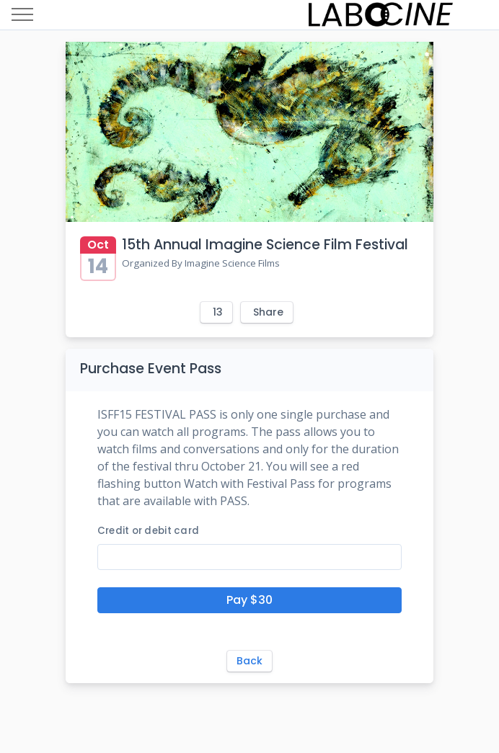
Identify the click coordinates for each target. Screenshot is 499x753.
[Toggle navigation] (22, 15)
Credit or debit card (148, 531)
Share (268, 312)
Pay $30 (249, 600)
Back (249, 661)
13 (218, 312)
